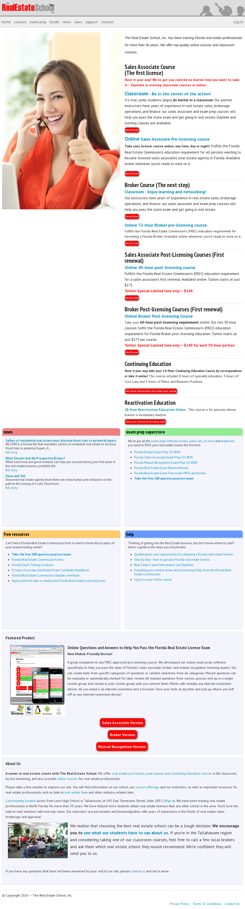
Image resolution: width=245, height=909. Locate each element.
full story (11, 452)
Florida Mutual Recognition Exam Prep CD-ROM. (166, 463)
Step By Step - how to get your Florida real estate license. (172, 560)
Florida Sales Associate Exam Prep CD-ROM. (163, 457)
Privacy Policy (179, 904)
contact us (138, 871)
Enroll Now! (132, 129)
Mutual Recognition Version (122, 746)
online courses (67, 779)
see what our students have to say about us (126, 832)
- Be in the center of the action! (168, 94)
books (54, 21)
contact (107, 21)
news (67, 21)
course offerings (147, 787)
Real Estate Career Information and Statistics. (164, 565)
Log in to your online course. (153, 579)
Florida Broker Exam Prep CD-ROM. (157, 452)
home (6, 21)
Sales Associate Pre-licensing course (167, 139)
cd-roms (208, 441)
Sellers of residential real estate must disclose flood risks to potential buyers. (61, 441)
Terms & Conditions (207, 904)
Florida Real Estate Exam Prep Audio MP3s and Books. (170, 473)
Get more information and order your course (151, 391)
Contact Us (231, 904)
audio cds (195, 441)
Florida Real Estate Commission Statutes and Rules (46, 575)
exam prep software (164, 441)
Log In (238, 21)
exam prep (38, 21)
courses (20, 21)
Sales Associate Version (122, 722)
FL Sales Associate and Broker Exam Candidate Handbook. (51, 570)
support (91, 21)
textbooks (227, 441)
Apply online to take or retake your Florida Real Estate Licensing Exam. (59, 581)
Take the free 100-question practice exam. (164, 478)
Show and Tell (15, 476)
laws (78, 21)
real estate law (75, 792)
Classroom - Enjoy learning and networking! (165, 191)
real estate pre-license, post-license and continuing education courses (162, 773)
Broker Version (122, 734)
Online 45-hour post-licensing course (160, 267)
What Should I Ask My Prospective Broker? (35, 458)
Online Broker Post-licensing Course (159, 316)
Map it (169, 801)
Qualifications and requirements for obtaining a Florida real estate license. (184, 554)
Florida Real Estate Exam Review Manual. (161, 468)
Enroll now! (132, 243)
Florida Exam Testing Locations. (33, 565)
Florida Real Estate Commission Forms (37, 560)
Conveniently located (21, 801)
